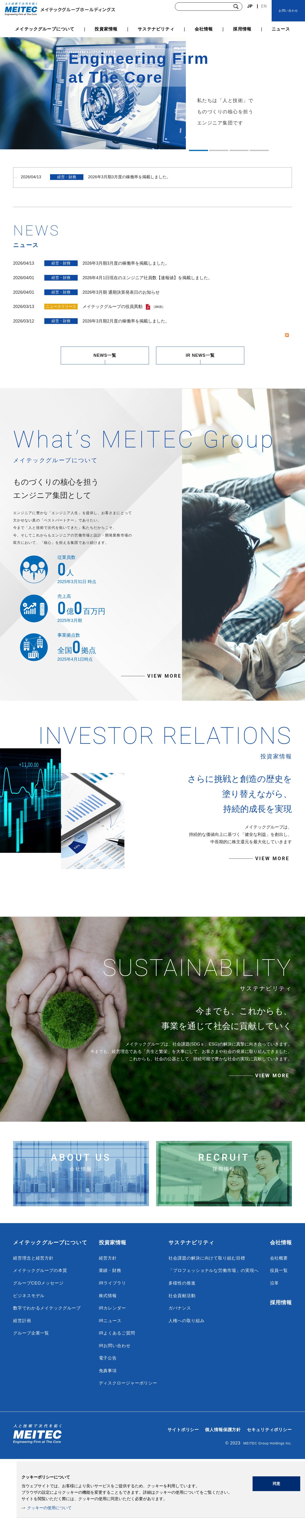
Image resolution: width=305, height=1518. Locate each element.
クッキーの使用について (51, 1507)
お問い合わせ (288, 10)
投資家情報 (113, 1301)
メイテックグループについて (50, 1301)
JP (250, 6)
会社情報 (281, 1301)
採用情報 (281, 1361)
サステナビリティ (191, 1301)
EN (264, 6)
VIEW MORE (164, 697)
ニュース (281, 29)
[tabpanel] (152, 93)
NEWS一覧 (104, 350)
